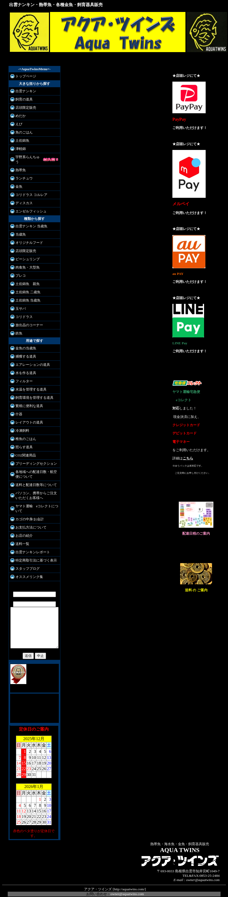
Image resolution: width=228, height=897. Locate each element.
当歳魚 (20, 230)
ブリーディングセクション (36, 459)
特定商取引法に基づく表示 (36, 556)
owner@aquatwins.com (127, 888)
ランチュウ (24, 173)
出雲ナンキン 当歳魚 (31, 221)
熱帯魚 (20, 165)
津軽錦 (20, 149)
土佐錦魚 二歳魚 (27, 287)
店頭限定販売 (25, 108)
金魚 (18, 182)
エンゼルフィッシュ (31, 206)
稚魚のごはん (25, 434)
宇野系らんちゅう (29, 157)
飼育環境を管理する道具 (34, 393)
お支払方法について (31, 523)
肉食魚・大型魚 (27, 263)
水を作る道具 (25, 368)
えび (18, 124)
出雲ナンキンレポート (32, 547)
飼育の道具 (24, 99)
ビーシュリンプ (27, 254)
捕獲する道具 (25, 352)
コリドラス (24, 312)
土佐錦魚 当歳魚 (27, 295)
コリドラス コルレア (31, 190)
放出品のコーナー (29, 320)
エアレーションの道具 (32, 360)
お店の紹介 (24, 531)
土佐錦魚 (22, 140)
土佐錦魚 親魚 (27, 279)
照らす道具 (24, 442)
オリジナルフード (29, 238)
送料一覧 (22, 539)
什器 (18, 409)
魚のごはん (24, 132)
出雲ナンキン (25, 91)
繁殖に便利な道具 (29, 401)
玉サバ (20, 304)
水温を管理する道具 (31, 385)
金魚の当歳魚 (25, 343)
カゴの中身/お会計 (29, 514)
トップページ (25, 76)
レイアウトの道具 (29, 418)
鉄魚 (18, 328)
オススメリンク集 (29, 572)
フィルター (24, 376)
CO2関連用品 (25, 450)
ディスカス (24, 198)
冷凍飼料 (22, 426)
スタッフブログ (27, 564)
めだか (20, 116)
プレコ (20, 271)
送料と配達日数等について (36, 480)
